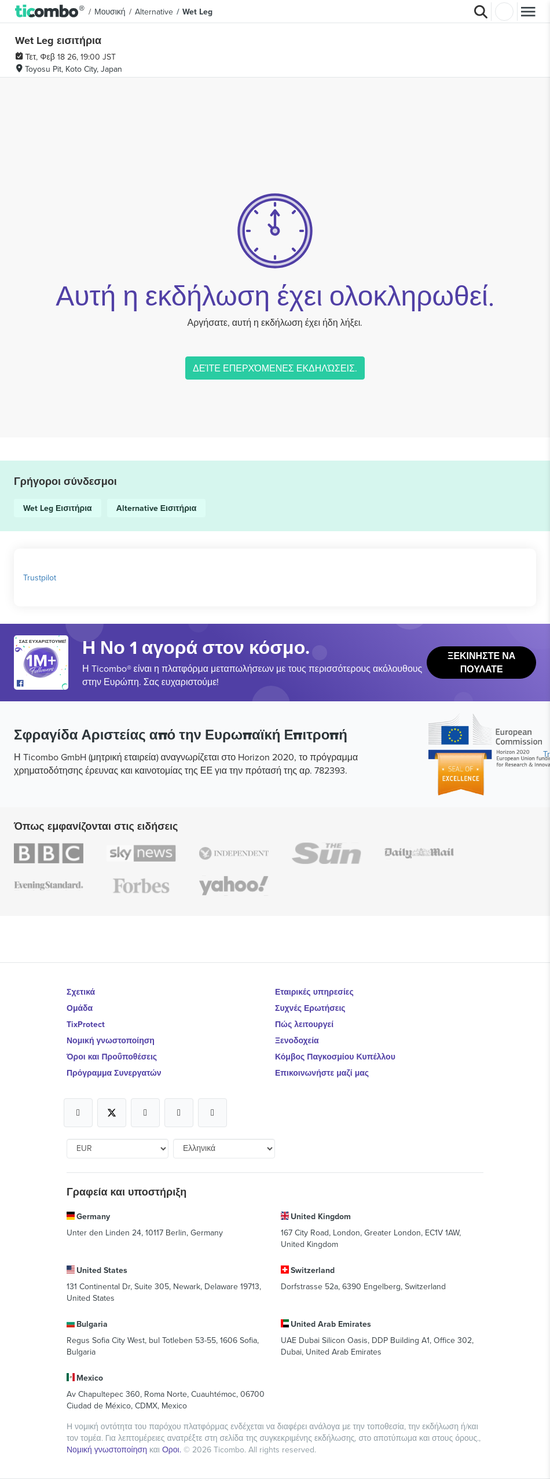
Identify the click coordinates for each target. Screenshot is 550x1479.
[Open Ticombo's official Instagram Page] (145, 1112)
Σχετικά (81, 992)
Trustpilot (39, 577)
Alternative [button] (154, 11)
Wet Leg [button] (197, 11)
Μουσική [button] (110, 11)
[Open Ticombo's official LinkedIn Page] (212, 1112)
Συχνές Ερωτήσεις (310, 1008)
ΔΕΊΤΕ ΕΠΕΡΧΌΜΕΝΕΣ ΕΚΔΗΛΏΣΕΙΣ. (275, 368)
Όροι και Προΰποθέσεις (112, 1056)
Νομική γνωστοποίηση (111, 1040)
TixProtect (86, 1024)
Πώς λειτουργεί (304, 1024)
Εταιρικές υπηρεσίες (314, 992)
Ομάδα (80, 1008)
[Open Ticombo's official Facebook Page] (42, 684)
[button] (50, 12)
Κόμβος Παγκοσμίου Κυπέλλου (335, 1056)
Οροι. (173, 1449)
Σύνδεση (504, 11)
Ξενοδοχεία (297, 1040)
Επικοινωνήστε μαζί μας (322, 1073)
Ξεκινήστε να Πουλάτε (481, 662)
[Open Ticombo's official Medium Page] (178, 1112)
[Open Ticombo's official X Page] (111, 1112)
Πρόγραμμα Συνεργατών (114, 1073)
